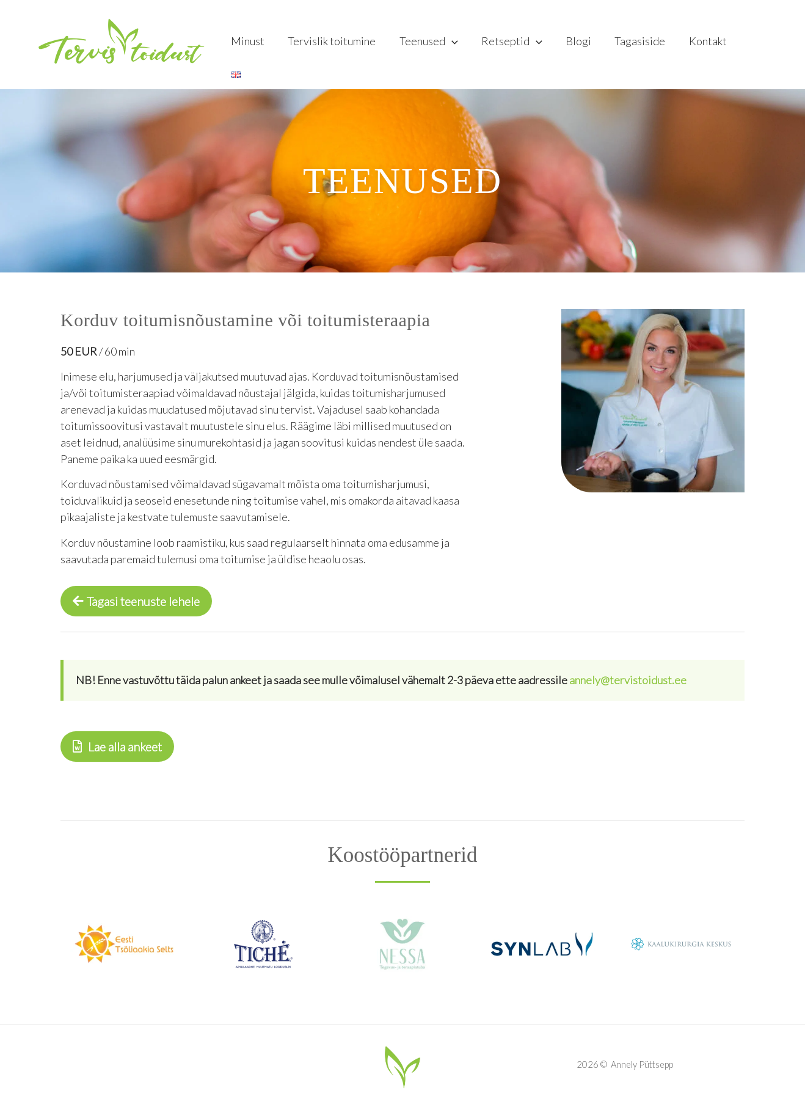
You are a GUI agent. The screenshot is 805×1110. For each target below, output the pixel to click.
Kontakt (707, 44)
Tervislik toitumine (338, 44)
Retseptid (515, 44)
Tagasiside (641, 44)
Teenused (433, 44)
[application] (456, 44)
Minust (255, 44)
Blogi (581, 44)
